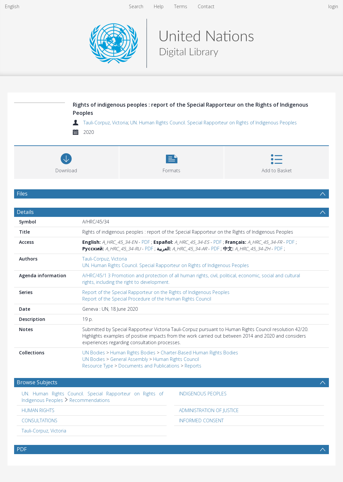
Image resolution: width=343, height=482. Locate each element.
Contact (206, 6)
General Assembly (129, 359)
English (12, 6)
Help (159, 6)
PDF (146, 242)
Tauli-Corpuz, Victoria (105, 122)
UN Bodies (93, 352)
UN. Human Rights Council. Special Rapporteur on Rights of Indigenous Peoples (213, 122)
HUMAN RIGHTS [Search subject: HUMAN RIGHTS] (38, 410)
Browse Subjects (37, 382)
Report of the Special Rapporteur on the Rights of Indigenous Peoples (156, 292)
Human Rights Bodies (132, 352)
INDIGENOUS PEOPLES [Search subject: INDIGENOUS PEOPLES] (203, 393)
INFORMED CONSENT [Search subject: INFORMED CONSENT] (201, 420)
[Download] (66, 161)
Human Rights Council (176, 359)
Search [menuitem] (136, 6)
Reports (193, 366)
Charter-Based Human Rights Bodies (199, 352)
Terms (180, 6)
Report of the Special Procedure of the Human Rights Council (146, 299)
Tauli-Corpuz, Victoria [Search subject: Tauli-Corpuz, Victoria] (44, 431)
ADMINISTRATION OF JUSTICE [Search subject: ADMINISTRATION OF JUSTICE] (209, 410)
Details (25, 212)
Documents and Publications (148, 366)
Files (22, 193)
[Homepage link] (171, 41)
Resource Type (97, 366)
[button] (171, 161)
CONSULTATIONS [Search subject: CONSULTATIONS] (39, 420)
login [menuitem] (333, 6)
